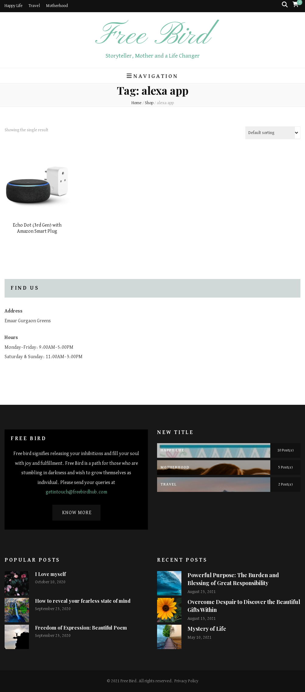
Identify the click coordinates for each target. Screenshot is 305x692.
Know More (77, 512)
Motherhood (57, 6)
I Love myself (50, 574)
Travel (34, 6)
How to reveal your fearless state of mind (83, 601)
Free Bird (152, 36)
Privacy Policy (186, 681)
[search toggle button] (285, 5)
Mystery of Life (207, 628)
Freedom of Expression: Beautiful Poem (81, 627)
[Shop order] (272, 132)
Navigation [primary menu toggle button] (152, 76)
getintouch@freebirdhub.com (76, 492)
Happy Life (14, 6)
